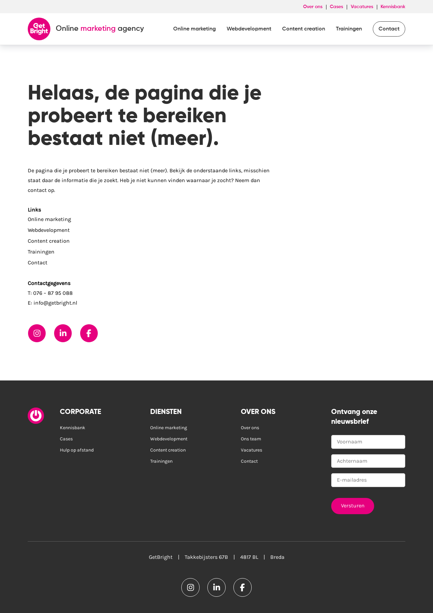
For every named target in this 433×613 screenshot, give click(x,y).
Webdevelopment (249, 29)
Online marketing (194, 29)
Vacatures (362, 6)
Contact (389, 29)
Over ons (312, 6)
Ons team (251, 439)
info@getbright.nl (55, 303)
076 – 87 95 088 (53, 293)
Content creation (303, 29)
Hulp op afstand (77, 450)
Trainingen (349, 29)
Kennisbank (393, 6)
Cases (336, 6)
